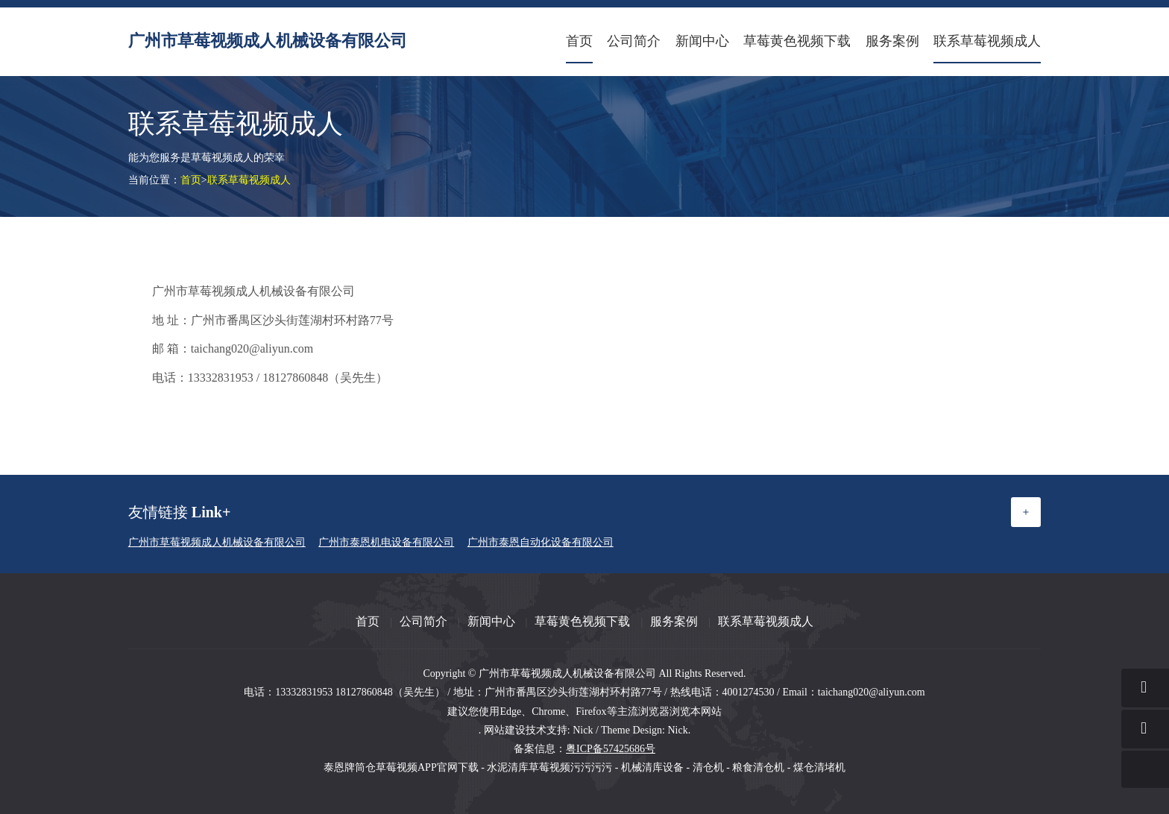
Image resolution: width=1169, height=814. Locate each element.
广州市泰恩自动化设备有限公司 (540, 542)
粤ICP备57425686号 (610, 748)
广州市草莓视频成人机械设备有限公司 (267, 40)
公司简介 (634, 41)
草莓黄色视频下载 (797, 41)
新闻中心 (702, 41)
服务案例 (892, 41)
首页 (579, 41)
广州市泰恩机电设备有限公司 (386, 542)
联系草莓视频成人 (987, 41)
